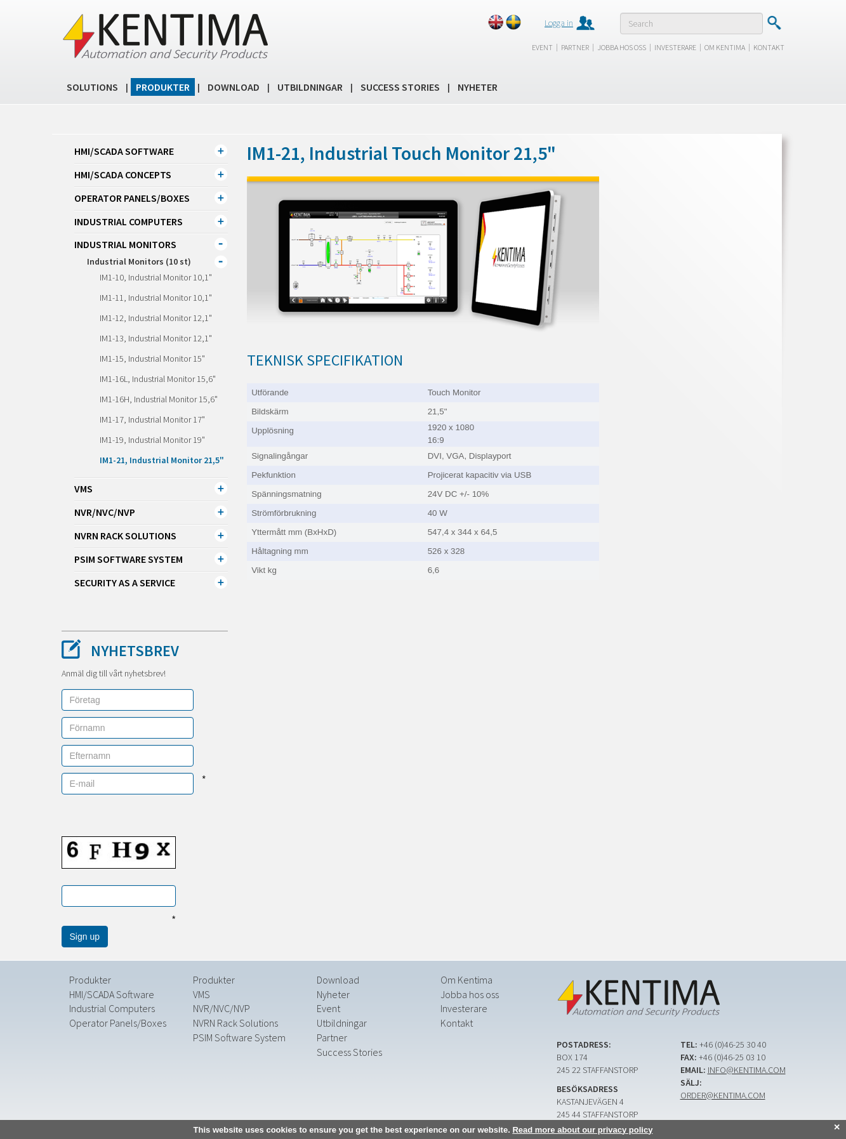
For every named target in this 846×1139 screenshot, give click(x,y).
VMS (83, 488)
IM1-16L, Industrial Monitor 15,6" (158, 379)
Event (542, 47)
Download (234, 87)
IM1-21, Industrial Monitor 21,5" (162, 460)
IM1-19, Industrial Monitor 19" (152, 439)
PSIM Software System (128, 559)
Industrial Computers (128, 221)
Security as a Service (124, 582)
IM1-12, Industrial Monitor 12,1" (156, 318)
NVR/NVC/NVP (104, 512)
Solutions (92, 87)
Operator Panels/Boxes (132, 198)
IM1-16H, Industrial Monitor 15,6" (159, 399)
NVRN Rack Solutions (125, 535)
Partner (575, 47)
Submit (774, 23)
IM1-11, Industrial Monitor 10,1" (156, 297)
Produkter (163, 87)
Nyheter (478, 87)
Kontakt (768, 47)
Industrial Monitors (125, 244)
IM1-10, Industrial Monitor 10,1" (156, 277)
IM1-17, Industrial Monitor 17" (152, 419)
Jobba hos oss (621, 47)
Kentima (165, 36)
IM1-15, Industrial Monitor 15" (152, 358)
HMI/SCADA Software (124, 151)
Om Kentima (724, 47)
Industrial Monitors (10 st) (139, 261)
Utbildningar (310, 87)
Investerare (675, 47)
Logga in (559, 23)
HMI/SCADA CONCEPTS (122, 174)
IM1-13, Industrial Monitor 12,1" (156, 338)
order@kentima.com (722, 1094)
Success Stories (400, 87)
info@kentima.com (747, 1069)
